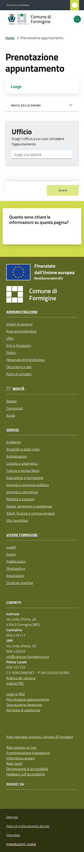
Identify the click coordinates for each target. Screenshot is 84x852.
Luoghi (11, 547)
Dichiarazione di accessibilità (27, 768)
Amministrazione (22, 312)
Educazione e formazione (24, 477)
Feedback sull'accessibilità (25, 774)
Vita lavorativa (17, 520)
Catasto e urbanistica (22, 463)
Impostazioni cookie (21, 844)
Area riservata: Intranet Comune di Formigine (39, 736)
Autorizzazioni (16, 456)
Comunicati (14, 408)
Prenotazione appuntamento (27, 699)
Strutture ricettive (19, 582)
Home (9, 38)
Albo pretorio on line (21, 747)
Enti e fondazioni (18, 345)
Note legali (14, 763)
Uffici (10, 338)
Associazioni (15, 575)
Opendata (13, 835)
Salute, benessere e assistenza (29, 506)
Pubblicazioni (15, 561)
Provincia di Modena (18, 5)
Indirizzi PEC (15, 683)
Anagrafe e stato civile (23, 449)
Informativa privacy (20, 758)
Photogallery (15, 568)
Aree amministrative (21, 331)
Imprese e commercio (22, 492)
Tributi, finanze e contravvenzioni (30, 513)
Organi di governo (19, 324)
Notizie (11, 401)
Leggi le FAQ (15, 694)
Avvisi (10, 415)
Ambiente (13, 442)
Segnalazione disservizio (24, 704)
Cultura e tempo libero (22, 470)
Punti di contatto (18, 374)
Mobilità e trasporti (20, 499)
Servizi (12, 430)
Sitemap (12, 817)
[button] (77, 19)
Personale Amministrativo (25, 359)
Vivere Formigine (22, 535)
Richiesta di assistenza (23, 710)
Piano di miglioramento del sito (27, 826)
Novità (18, 389)
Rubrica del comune (20, 678)
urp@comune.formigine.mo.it (27, 656)
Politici (11, 352)
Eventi (11, 554)
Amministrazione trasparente (28, 752)
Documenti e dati (19, 366)
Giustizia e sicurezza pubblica (27, 484)
